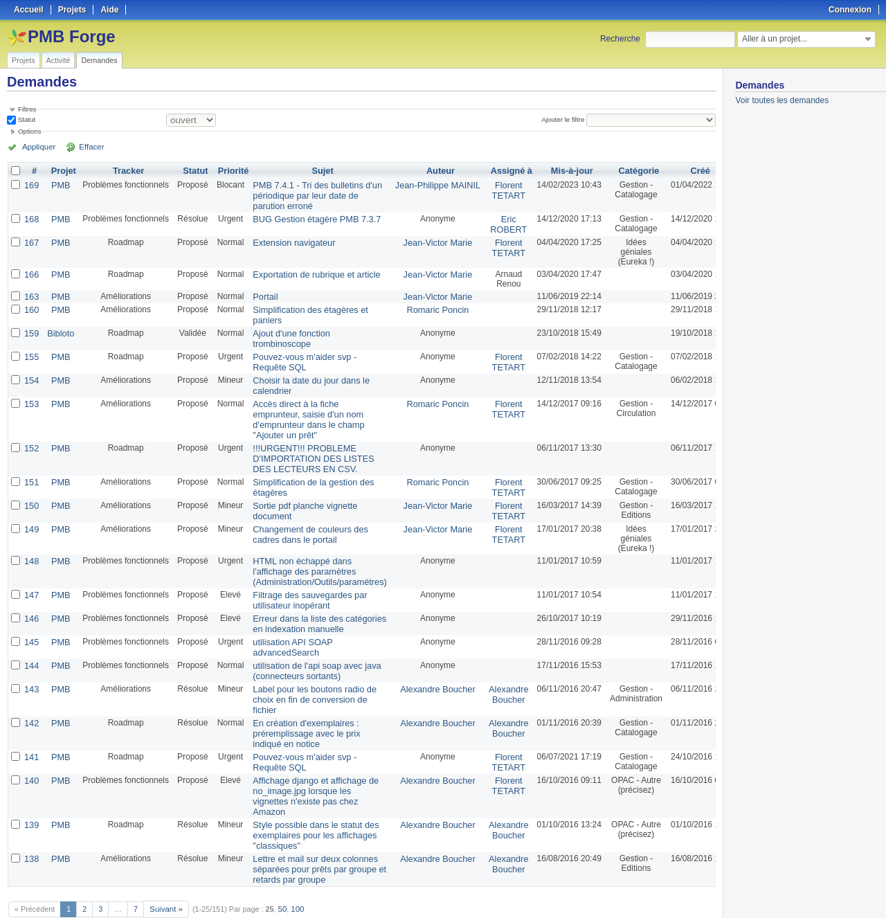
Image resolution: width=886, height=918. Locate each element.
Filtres (27, 109)
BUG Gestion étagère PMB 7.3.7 (310, 217)
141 (31, 727)
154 (31, 372)
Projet (61, 171)
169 (31, 185)
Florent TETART (492, 189)
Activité (58, 60)
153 (31, 394)
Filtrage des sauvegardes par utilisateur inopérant (303, 580)
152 (31, 435)
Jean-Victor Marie (424, 239)
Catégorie (621, 171)
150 (31, 489)
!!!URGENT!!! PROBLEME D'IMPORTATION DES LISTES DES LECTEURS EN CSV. (307, 445)
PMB (59, 185)
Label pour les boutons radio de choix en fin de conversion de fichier (308, 673)
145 (31, 619)
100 (295, 871)
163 (31, 293)
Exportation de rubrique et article (310, 271)
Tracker (126, 171)
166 (31, 271)
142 (31, 696)
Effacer (84, 147)
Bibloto (59, 327)
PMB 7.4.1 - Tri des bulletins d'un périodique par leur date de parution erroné (311, 194)
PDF (708, 891)
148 (31, 543)
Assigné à (494, 171)
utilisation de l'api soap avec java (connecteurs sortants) (310, 646)
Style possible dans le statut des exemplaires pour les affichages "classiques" (309, 801)
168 (31, 217)
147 (31, 575)
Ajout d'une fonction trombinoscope (286, 332)
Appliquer (37, 147)
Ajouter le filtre (564, 119)
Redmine (408, 910)
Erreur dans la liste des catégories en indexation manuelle (312, 602)
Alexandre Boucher (424, 664)
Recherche (620, 39)
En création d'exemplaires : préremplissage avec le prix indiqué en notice (300, 705)
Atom (664, 891)
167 (31, 239)
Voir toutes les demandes (782, 100)
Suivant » (165, 871)
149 (31, 511)
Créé (682, 171)
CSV (686, 891)
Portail (261, 293)
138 (31, 823)
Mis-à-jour (553, 171)
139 (31, 791)
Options (30, 131)
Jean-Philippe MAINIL (424, 185)
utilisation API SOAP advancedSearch (287, 624)
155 (31, 349)
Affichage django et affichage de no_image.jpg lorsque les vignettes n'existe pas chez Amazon (309, 764)
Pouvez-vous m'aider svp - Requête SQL (298, 354)
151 (31, 467)
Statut (25, 119)
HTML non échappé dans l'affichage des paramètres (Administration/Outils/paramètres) (313, 553)
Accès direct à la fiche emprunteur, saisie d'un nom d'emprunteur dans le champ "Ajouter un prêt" (302, 408)
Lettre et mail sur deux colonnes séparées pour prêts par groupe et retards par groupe (312, 832)
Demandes (99, 60)
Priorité (230, 171)
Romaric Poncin (424, 305)
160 (31, 305)
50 (280, 871)
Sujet (316, 171)
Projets (23, 60)
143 (31, 664)
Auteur (427, 171)
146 (31, 597)
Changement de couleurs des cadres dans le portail (304, 516)
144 (31, 642)
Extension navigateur (288, 239)
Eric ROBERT (491, 221)
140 (31, 750)
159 (31, 327)
